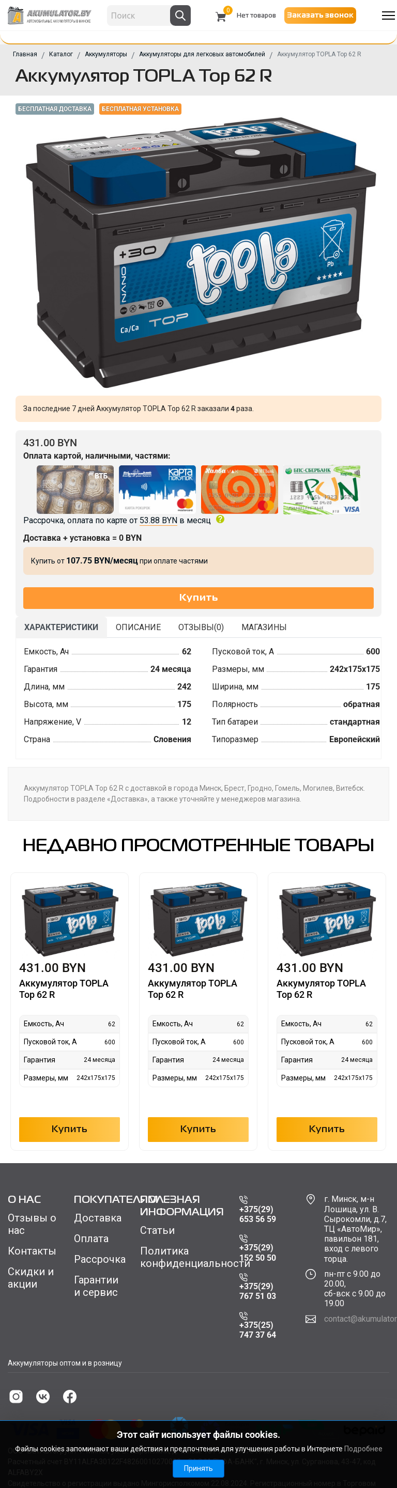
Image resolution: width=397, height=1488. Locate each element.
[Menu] (388, 15)
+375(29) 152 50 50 (257, 1248)
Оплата (91, 1238)
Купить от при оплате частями (119, 561)
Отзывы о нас (32, 1224)
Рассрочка (99, 1259)
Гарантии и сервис (96, 1286)
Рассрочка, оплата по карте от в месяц (198, 495)
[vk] (43, 1396)
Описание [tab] (138, 627)
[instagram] (16, 1396)
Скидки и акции (31, 1277)
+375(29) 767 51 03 (257, 1287)
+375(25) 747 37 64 (257, 1326)
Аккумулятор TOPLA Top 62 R (64, 989)
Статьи (157, 1230)
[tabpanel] (198, 698)
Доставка (97, 1218)
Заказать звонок (320, 15)
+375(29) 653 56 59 (257, 1210)
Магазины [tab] (264, 627)
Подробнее (363, 1449)
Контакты (32, 1251)
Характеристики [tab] (61, 627)
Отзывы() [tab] (201, 627)
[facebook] (70, 1396)
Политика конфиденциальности (182, 1257)
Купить (70, 1129)
